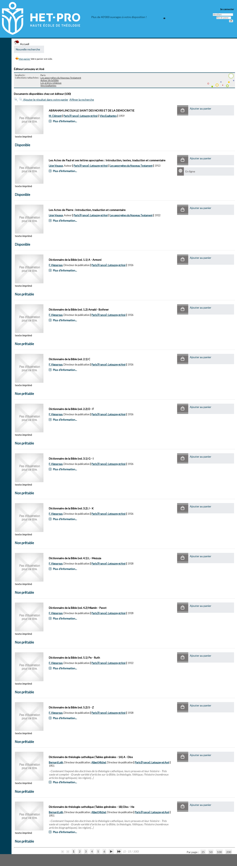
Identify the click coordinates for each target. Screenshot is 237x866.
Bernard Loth (56, 762)
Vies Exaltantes (48, 85)
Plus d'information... (65, 121)
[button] (182, 110)
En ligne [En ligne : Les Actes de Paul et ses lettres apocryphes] (190, 171)
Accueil (21, 44)
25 (203, 852)
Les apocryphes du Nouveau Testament (60, 77)
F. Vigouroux (55, 265)
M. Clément (55, 116)
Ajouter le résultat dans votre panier (45, 99)
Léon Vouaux (56, 165)
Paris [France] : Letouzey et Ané (80, 116)
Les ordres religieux (50, 83)
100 (219, 852)
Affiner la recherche (81, 99)
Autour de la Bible (49, 80)
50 (210, 852)
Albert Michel (98, 762)
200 (228, 852)
